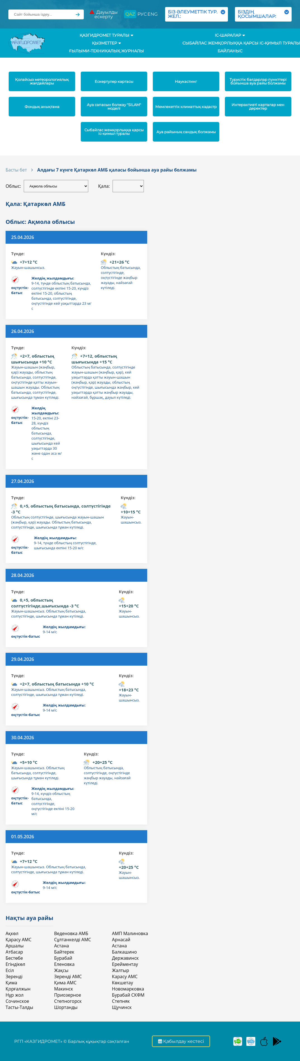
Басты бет (16, 170)
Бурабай (63, 958)
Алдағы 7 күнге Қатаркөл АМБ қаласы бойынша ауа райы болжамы (116, 170)
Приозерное (67, 995)
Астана (61, 946)
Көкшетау (122, 983)
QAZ (130, 14)
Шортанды (66, 1007)
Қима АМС (65, 983)
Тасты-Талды (19, 1007)
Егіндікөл (15, 964)
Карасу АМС (125, 976)
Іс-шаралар (230, 35)
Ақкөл (12, 933)
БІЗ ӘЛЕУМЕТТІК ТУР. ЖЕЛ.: (196, 14)
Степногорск (68, 1001)
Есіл (10, 970)
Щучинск (122, 1007)
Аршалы (14, 946)
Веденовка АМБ (71, 933)
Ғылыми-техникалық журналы (106, 50)
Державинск (125, 958)
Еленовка (64, 964)
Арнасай (121, 939)
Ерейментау (125, 964)
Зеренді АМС (68, 976)
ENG (152, 14)
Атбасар (14, 952)
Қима (11, 983)
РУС (142, 14)
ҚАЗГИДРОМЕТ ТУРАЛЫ (106, 35)
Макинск (63, 989)
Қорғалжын (18, 989)
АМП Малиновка (130, 933)
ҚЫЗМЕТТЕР (106, 43)
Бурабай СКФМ (128, 995)
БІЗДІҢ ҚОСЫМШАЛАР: (263, 14)
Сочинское (17, 1001)
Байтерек (64, 952)
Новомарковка (128, 989)
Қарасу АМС (19, 939)
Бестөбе (14, 958)
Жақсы (61, 970)
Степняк (121, 1001)
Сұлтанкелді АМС (72, 939)
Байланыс (230, 50)
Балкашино (124, 952)
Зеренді (14, 976)
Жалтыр (120, 970)
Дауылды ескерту (104, 14)
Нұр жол (14, 995)
